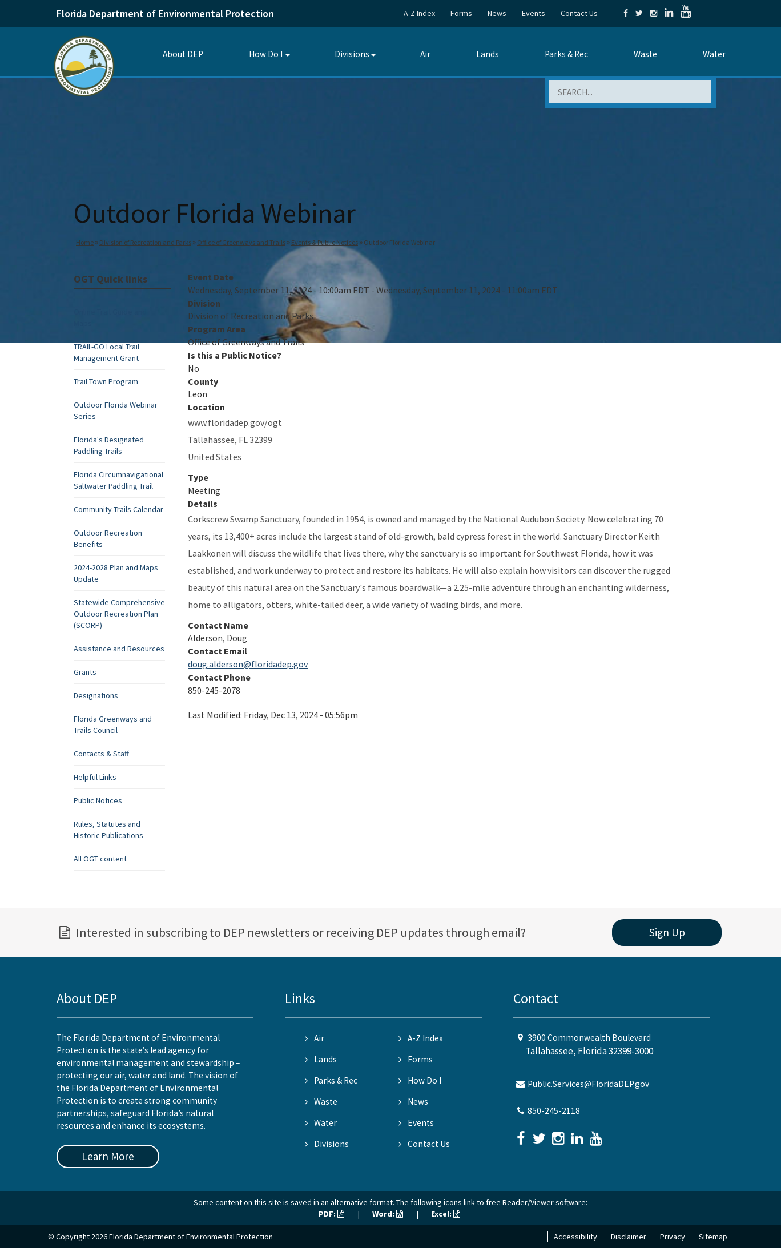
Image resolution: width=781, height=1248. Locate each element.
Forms (461, 13)
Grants (85, 672)
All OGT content (100, 859)
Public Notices (98, 800)
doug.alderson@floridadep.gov (248, 664)
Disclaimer (628, 1236)
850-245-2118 (554, 1110)
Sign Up (667, 932)
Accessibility (575, 1236)
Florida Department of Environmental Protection (165, 13)
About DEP (183, 54)
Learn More (108, 1156)
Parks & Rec (566, 54)
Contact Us (579, 13)
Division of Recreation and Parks (145, 242)
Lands (487, 54)
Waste (645, 54)
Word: (387, 1214)
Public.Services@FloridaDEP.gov (588, 1083)
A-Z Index (419, 13)
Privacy (672, 1236)
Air (425, 54)
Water (714, 54)
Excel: (445, 1214)
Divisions (352, 54)
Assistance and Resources (119, 648)
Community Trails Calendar (118, 509)
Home (85, 242)
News (497, 13)
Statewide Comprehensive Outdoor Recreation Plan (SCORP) (119, 613)
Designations (96, 695)
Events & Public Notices (324, 242)
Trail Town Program (106, 381)
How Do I (266, 54)
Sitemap (713, 1236)
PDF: (331, 1214)
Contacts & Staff (101, 753)
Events (533, 13)
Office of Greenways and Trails (241, 242)
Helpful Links (95, 777)
